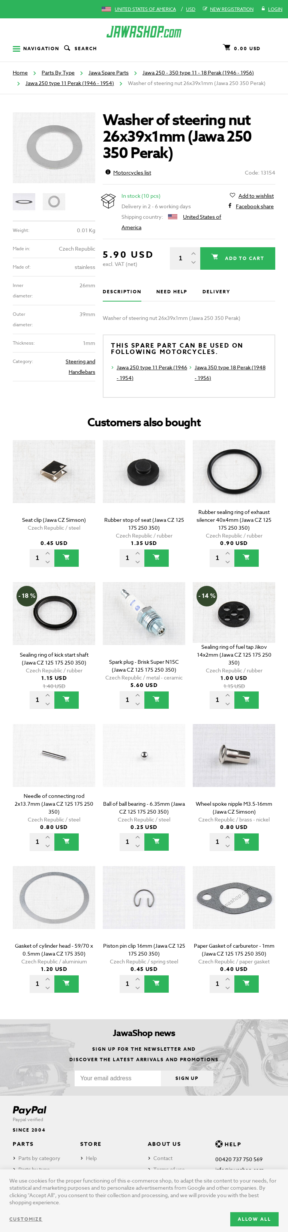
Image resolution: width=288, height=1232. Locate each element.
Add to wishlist (256, 196)
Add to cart (243, 258)
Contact (162, 1158)
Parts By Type (58, 72)
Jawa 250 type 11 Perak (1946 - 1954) (70, 83)
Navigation (36, 48)
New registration (228, 9)
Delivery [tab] (216, 291)
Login (271, 9)
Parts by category (39, 1158)
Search (80, 48)
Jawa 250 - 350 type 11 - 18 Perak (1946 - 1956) (198, 72)
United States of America (145, 9)
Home (20, 72)
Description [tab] (122, 291)
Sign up (187, 1078)
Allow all (254, 1219)
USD (190, 9)
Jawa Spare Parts (108, 72)
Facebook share (255, 206)
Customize (25, 1219)
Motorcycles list (128, 172)
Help (91, 1158)
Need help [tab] (172, 291)
